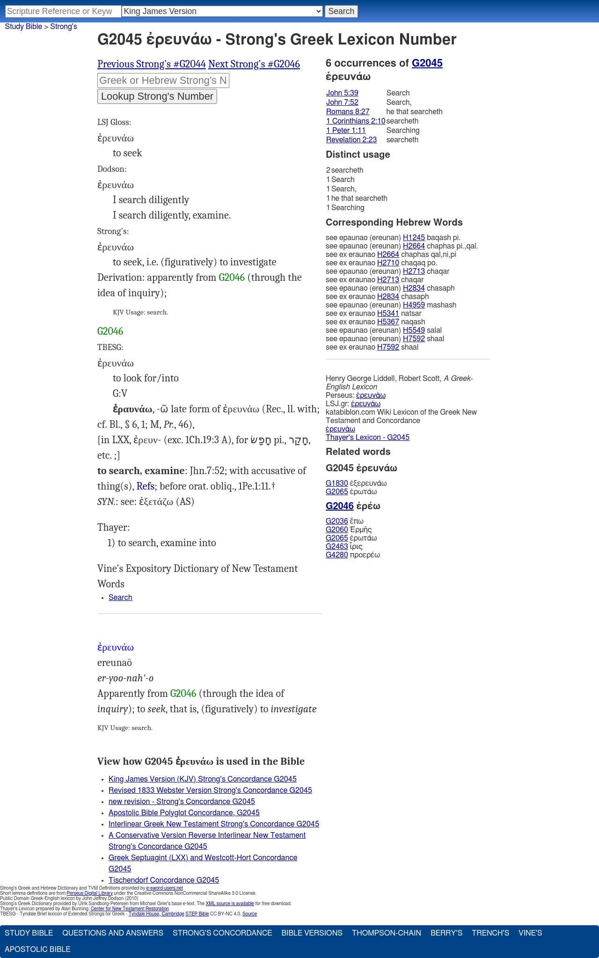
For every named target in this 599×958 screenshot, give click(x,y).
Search (120, 597)
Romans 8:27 (348, 112)
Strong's (63, 26)
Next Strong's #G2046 (254, 64)
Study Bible (23, 26)
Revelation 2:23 (351, 140)
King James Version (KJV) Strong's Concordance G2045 (203, 779)
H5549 (414, 330)
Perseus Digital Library (90, 893)
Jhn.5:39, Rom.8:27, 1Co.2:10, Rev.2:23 (146, 486)
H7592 (414, 339)
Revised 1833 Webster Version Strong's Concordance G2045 (210, 790)
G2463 (337, 546)
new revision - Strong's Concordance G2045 (182, 801)
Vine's (530, 933)
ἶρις (344, 546)
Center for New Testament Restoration (130, 909)
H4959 (414, 305)
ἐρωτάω (351, 492)
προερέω (353, 555)
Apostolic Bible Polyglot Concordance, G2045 (184, 813)
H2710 (388, 263)
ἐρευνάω (371, 395)
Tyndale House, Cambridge (156, 914)
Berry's (446, 933)
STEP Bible (197, 914)
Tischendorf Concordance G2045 (164, 880)
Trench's (490, 933)
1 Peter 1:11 (346, 130)
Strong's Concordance (222, 933)
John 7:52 (342, 102)
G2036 (337, 521)
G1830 (337, 483)
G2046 (232, 277)
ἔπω (345, 521)
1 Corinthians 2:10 (356, 121)
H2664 (414, 246)
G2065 (337, 492)
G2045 (427, 63)
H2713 (414, 271)
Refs (146, 486)
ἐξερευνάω (356, 483)
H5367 (388, 322)
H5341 (388, 313)
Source (249, 914)
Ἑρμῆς (349, 530)
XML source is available (230, 903)
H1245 (414, 237)
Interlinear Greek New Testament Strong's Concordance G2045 (214, 824)
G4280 (337, 555)
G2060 (337, 530)
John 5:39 (342, 93)
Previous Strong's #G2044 (151, 64)
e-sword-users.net (164, 888)
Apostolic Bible (38, 949)
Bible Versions (312, 933)
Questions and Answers (112, 933)
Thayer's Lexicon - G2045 (367, 437)
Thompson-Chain (386, 933)
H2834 (414, 288)
